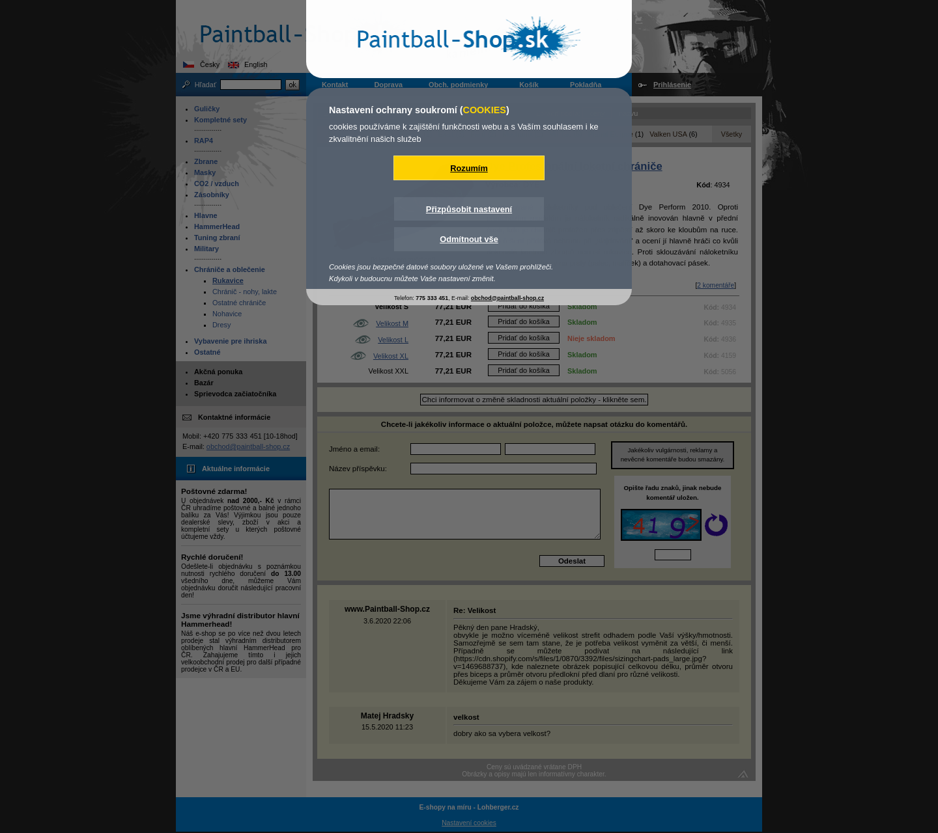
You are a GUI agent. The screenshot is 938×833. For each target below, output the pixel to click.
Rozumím (469, 168)
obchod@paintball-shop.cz (507, 298)
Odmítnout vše (469, 239)
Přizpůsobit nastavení (469, 209)
